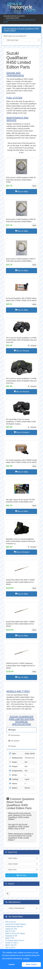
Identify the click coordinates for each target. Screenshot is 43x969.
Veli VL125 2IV (10, 922)
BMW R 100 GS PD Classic (15, 933)
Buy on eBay (21, 191)
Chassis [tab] (12, 746)
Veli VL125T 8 (10, 947)
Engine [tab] (12, 730)
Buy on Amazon (21, 351)
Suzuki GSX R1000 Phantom (15, 924)
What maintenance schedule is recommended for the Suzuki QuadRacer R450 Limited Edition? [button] (20, 837)
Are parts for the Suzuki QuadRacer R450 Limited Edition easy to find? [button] (18, 827)
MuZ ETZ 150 (10, 931)
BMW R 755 (9, 938)
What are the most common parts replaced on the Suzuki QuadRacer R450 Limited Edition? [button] (20, 816)
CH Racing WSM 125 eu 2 (14, 940)
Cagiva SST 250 (11, 929)
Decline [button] (12, 964)
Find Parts (21, 875)
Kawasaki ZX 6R (11, 936)
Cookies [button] (26, 958)
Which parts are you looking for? (15, 36)
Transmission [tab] (14, 735)
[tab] (21, 816)
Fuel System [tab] (13, 741)
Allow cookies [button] (31, 964)
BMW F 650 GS (11, 945)
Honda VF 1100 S (11, 943)
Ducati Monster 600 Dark (14, 926)
